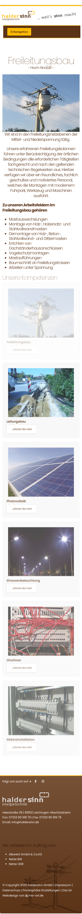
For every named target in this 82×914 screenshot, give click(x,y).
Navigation (19, 32)
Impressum (63, 885)
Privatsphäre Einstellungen (41, 890)
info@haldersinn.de (25, 822)
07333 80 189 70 (20, 817)
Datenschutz (11, 890)
